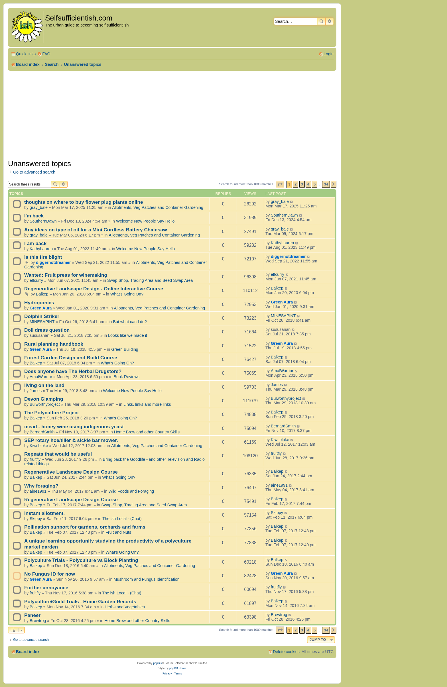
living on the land (44, 385)
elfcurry (36, 280)
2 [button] (295, 184)
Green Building (124, 349)
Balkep (42, 294)
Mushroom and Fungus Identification (146, 579)
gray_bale (39, 207)
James (36, 390)
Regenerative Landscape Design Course (71, 472)
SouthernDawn (43, 221)
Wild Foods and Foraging (131, 491)
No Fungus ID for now (49, 574)
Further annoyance (46, 587)
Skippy (36, 518)
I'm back (34, 216)
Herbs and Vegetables (125, 607)
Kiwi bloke (39, 445)
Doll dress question (47, 330)
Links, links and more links (147, 404)
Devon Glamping (43, 399)
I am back (35, 243)
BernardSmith (42, 432)
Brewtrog (38, 620)
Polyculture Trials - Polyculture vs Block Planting (81, 560)
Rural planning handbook (53, 344)
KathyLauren (41, 248)
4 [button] (308, 184)
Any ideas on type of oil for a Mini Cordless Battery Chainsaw (95, 230)
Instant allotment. (44, 513)
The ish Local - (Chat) (121, 518)
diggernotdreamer (53, 262)
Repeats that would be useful (58, 454)
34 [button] (326, 184)
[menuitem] (43, 54)
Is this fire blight (43, 257)
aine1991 (38, 491)
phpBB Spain (177, 668)
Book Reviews (126, 376)
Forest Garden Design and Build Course (70, 357)
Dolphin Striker (41, 316)
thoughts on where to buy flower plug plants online (83, 202)
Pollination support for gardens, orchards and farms (84, 527)
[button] (280, 184)
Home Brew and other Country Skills (147, 432)
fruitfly (35, 459)
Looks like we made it (127, 335)
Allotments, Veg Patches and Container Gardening (157, 207)
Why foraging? (41, 486)
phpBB (157, 663)
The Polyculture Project (51, 412)
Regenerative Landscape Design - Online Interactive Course (93, 288)
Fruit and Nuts (118, 532)
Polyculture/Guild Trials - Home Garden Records (80, 601)
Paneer (32, 615)
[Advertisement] (172, 113)
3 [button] (302, 184)
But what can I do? (130, 321)
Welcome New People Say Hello (145, 221)
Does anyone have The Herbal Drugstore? (72, 371)
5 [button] (315, 184)
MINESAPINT (42, 321)
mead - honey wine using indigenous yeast (74, 426)
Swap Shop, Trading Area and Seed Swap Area (150, 280)
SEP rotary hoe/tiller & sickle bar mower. (71, 440)
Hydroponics (39, 302)
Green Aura (41, 308)
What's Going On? (126, 294)
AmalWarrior (41, 376)
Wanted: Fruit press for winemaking (65, 275)
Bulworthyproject (45, 404)
